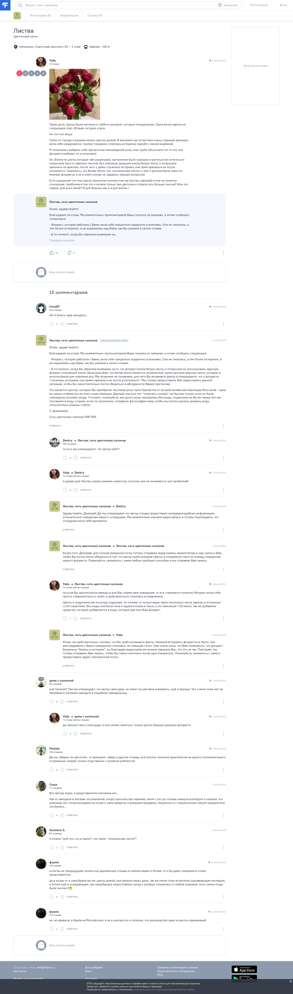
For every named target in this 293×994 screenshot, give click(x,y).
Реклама (91, 978)
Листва (23, 30)
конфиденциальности (145, 989)
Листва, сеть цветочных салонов (73, 202)
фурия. (54, 862)
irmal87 (54, 306)
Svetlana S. (57, 830)
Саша (53, 784)
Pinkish (54, 748)
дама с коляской (61, 680)
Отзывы (94, 15)
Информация (69, 15)
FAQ (160, 975)
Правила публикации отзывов (177, 967)
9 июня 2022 (219, 830)
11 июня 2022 (217, 862)
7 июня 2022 (217, 306)
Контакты (19, 971)
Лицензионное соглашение (176, 971)
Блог (88, 971)
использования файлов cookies (177, 989)
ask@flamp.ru (46, 967)
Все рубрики (94, 967)
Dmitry (68, 440)
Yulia (52, 60)
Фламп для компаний (28, 978)
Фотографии (40, 15)
